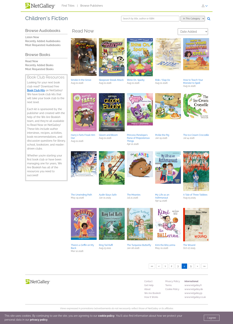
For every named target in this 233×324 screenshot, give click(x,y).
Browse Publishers (91, 5)
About (147, 289)
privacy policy (39, 319)
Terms (168, 285)
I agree (211, 317)
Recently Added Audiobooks (42, 41)
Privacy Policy (172, 281)
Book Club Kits (36, 90)
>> (204, 266)
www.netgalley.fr (193, 285)
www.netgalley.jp (193, 293)
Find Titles (68, 5)
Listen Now (32, 37)
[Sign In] (204, 6)
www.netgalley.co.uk (195, 297)
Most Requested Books (39, 69)
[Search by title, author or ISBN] (150, 18)
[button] (84, 57)
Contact (148, 281)
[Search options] (193, 18)
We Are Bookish (152, 293)
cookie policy (106, 315)
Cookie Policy (172, 289)
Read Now (31, 61)
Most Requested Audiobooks (43, 45)
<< (152, 266)
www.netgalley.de (193, 289)
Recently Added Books (39, 65)
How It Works (151, 297)
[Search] (208, 19)
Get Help (148, 285)
